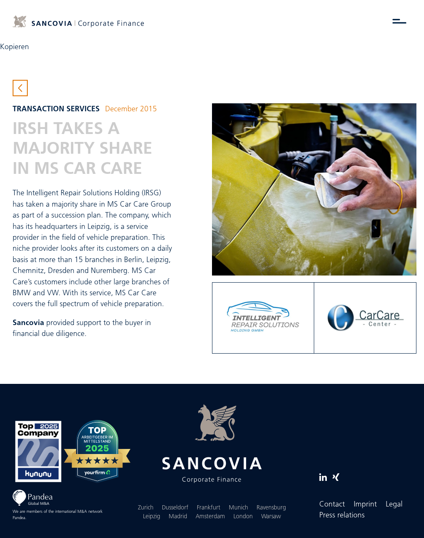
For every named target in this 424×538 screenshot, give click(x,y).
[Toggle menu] (399, 21)
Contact (332, 504)
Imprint (365, 504)
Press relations (342, 515)
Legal (394, 504)
